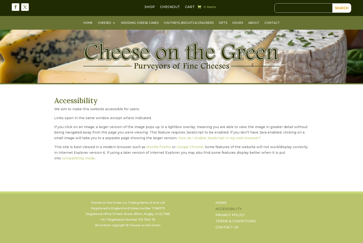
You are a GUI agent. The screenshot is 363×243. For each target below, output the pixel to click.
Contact (272, 22)
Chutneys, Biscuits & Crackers (189, 22)
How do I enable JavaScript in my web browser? (219, 138)
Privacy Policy (230, 215)
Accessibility (228, 209)
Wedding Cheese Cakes (140, 22)
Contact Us (227, 227)
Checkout (170, 7)
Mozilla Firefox (158, 147)
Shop (149, 7)
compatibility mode (78, 158)
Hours (237, 22)
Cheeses (104, 22)
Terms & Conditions (235, 221)
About (253, 22)
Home (88, 22)
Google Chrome (190, 147)
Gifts (223, 22)
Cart (190, 7)
